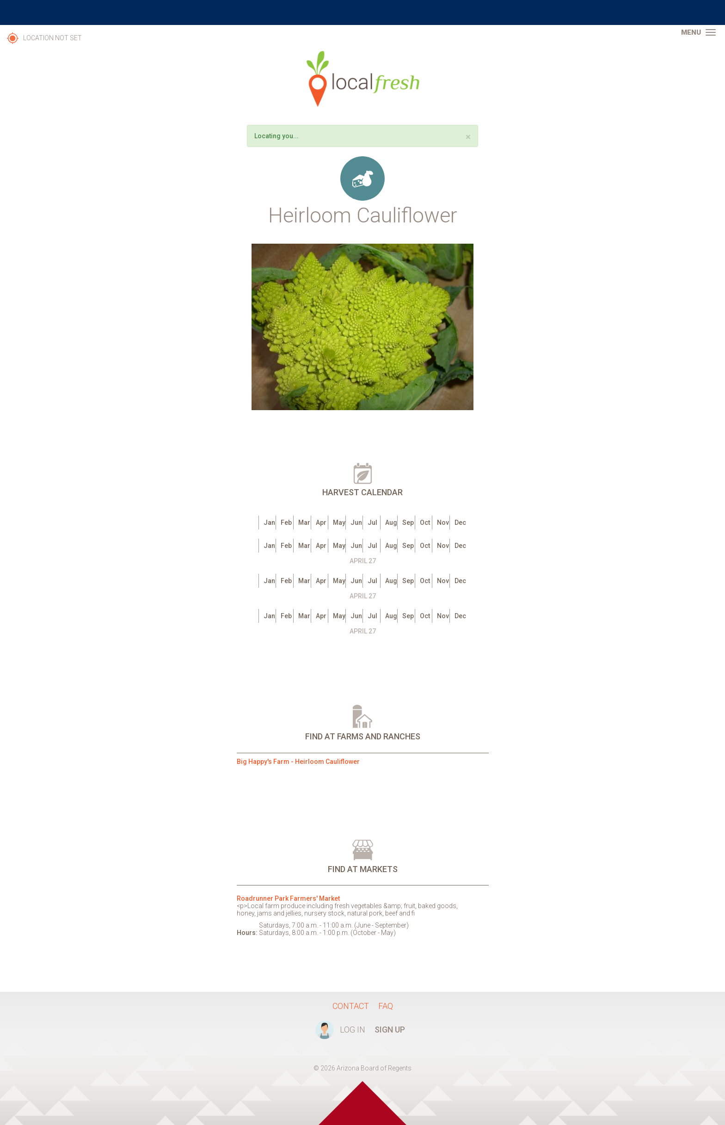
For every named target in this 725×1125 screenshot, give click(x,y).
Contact (350, 1006)
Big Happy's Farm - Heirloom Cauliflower (298, 761)
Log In (352, 1029)
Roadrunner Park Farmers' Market (288, 898)
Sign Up (390, 1029)
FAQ (385, 1006)
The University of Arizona (362, 12)
